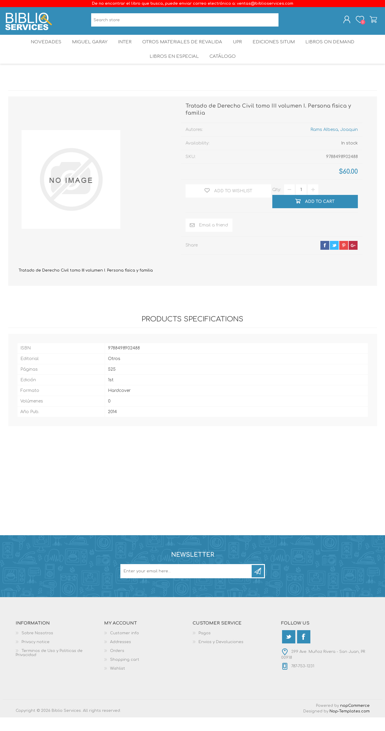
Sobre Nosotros (37, 647)
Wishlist (117, 682)
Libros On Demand (335, 48)
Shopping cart (370, 21)
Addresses (120, 655)
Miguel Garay (86, 48)
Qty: (276, 203)
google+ (353, 258)
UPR (238, 48)
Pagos (205, 647)
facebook (324, 258)
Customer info (124, 647)
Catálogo (223, 67)
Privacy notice (36, 655)
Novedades (41, 48)
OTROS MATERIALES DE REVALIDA (182, 48)
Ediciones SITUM (278, 48)
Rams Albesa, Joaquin (334, 143)
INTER (124, 48)
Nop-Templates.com (350, 725)
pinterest (343, 258)
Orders (117, 664)
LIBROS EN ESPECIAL (173, 67)
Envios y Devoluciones (221, 655)
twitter (334, 258)
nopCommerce (355, 719)
